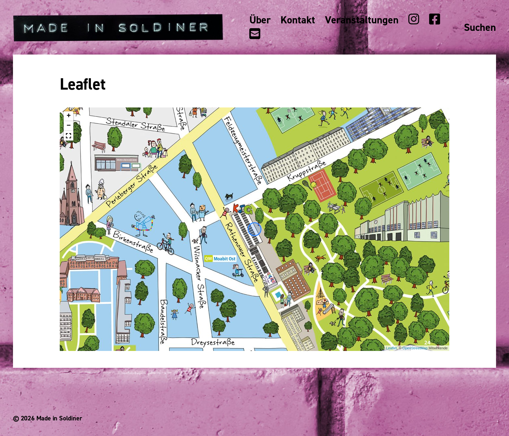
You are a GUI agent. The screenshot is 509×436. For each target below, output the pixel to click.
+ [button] (69, 116)
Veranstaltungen (362, 20)
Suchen (480, 27)
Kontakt (297, 20)
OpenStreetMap (415, 348)
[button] (68, 136)
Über (260, 20)
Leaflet (391, 348)
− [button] (69, 126)
